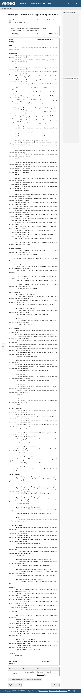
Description (14, 28)
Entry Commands (40, 28)
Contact (47, 3)
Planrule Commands (30, 30)
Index (23, 3)
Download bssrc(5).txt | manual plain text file (25, 679)
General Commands (26, 28)
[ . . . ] (39, 30)
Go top (55, 685)
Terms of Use (43, 691)
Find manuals (14, 685)
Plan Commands (15, 30)
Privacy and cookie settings (58, 691)
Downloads (35, 3)
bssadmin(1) (18, 655)
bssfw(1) (49, 672)
